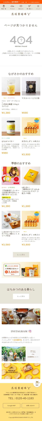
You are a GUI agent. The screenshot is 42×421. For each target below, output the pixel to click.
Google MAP (12, 405)
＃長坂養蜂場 (17, 340)
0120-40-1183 (25, 398)
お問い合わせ (30, 405)
